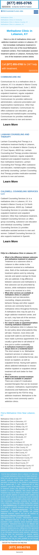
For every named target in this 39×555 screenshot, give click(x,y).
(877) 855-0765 (19, 3)
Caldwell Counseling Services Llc (19, 192)
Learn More (10, 124)
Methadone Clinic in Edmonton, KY (14, 421)
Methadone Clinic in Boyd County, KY (14, 463)
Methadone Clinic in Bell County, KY (14, 453)
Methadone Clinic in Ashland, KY (13, 442)
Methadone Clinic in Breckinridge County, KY (17, 465)
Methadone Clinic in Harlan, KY (12, 432)
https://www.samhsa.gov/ (20, 509)
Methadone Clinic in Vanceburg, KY (14, 434)
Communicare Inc (11, 77)
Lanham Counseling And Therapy (15, 135)
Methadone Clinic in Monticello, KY (14, 437)
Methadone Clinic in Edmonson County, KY (17, 458)
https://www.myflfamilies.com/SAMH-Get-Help (15, 515)
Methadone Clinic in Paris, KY (12, 440)
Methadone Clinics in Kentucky (11, 20)
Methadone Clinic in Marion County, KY (14, 22)
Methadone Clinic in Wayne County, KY (15, 455)
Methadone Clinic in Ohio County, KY (14, 447)
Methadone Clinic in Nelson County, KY (15, 460)
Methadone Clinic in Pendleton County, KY (16, 445)
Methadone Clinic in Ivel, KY (11, 419)
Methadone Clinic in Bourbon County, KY (16, 468)
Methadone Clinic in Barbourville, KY (14, 429)
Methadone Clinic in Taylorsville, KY (14, 424)
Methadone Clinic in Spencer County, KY (16, 450)
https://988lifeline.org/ (10, 505)
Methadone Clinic (7, 17)
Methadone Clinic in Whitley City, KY (14, 427)
